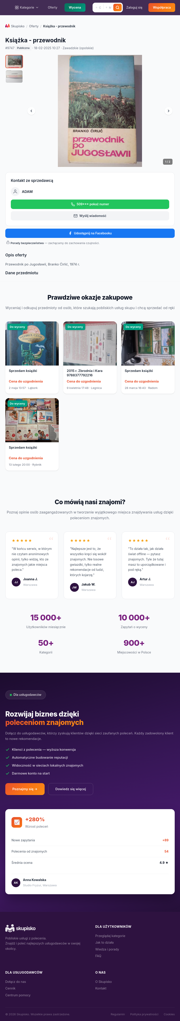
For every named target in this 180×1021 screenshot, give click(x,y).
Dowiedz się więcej (70, 789)
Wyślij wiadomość (90, 216)
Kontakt (100, 988)
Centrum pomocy (17, 995)
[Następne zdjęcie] (168, 111)
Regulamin (118, 1014)
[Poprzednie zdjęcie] (31, 111)
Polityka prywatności (144, 1014)
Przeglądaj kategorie (110, 936)
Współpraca (162, 7)
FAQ (98, 956)
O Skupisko (103, 982)
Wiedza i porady (107, 949)
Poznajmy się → (25, 789)
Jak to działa (104, 942)
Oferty (52, 7)
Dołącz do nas (15, 982)
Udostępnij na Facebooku (90, 233)
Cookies (169, 1014)
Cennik (10, 988)
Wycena (75, 7)
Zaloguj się (134, 7)
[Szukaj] (117, 7)
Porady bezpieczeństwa (27, 243)
